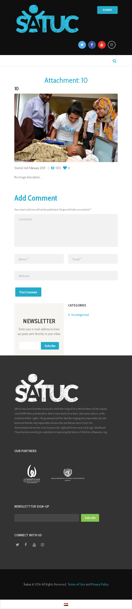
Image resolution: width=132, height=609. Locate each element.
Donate (107, 10)
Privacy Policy (100, 584)
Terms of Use (76, 584)
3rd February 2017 (35, 168)
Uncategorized (80, 315)
